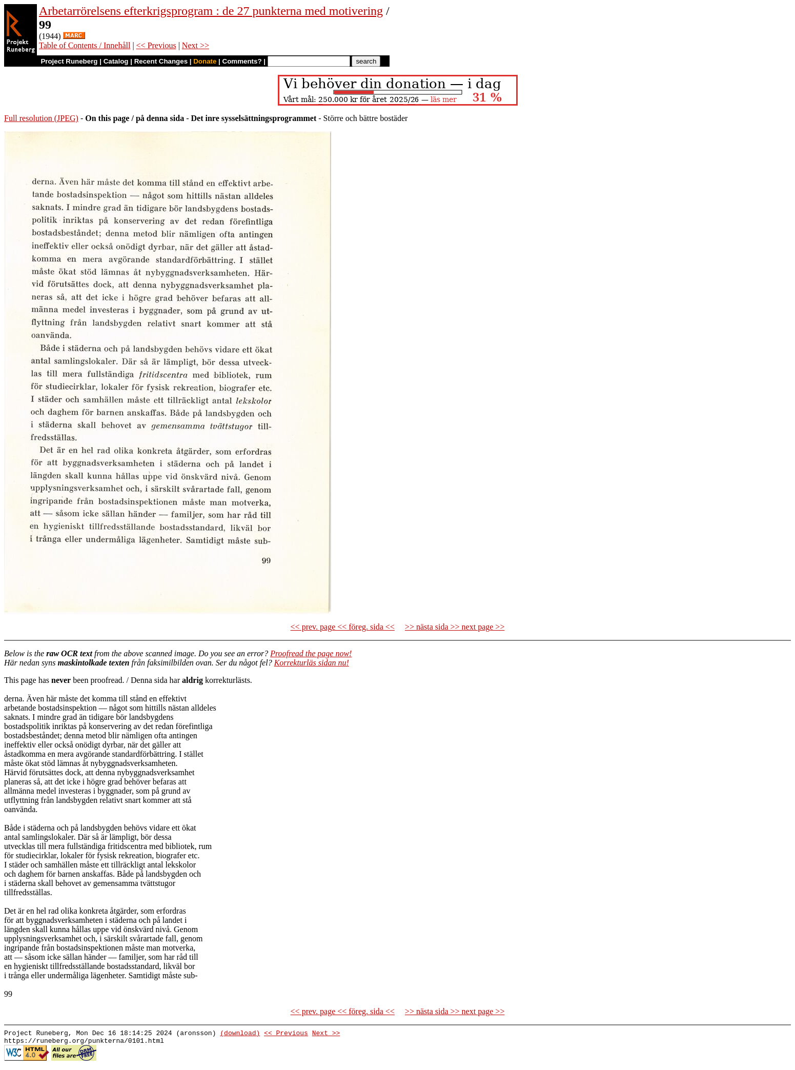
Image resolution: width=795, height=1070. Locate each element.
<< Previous (156, 45)
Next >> (195, 45)
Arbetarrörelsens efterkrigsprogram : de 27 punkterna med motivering (211, 10)
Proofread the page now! (311, 653)
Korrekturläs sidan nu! (311, 662)
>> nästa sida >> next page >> (455, 626)
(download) (240, 1034)
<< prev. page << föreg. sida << (343, 626)
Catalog (116, 61)
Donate (204, 61)
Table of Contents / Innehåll (84, 45)
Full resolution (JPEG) (41, 118)
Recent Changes (161, 61)
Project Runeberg (68, 61)
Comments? (242, 61)
